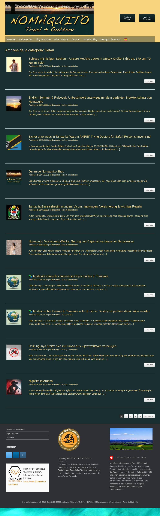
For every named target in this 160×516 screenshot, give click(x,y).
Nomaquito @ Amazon (110, 39)
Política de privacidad (15, 430)
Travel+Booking (89, 39)
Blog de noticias (43, 39)
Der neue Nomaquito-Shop (46, 171)
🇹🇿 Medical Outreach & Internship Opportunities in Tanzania (68, 276)
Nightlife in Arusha (40, 381)
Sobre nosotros (61, 39)
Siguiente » (148, 416)
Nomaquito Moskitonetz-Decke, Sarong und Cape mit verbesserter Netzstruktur (81, 241)
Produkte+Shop (25, 39)
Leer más (149, 81)
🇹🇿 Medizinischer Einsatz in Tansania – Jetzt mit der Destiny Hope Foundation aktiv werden (89, 311)
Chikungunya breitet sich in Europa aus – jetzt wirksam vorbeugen (72, 346)
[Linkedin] (16, 455)
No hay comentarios (70, 66)
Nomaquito (55, 66)
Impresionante (12, 433)
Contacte (75, 39)
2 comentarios (67, 315)
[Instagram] (23, 455)
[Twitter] (9, 455)
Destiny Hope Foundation (69, 470)
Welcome (11, 39)
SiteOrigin (134, 502)
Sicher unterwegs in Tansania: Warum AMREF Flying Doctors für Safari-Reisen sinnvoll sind (89, 136)
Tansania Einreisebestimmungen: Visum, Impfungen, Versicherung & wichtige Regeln (85, 206)
